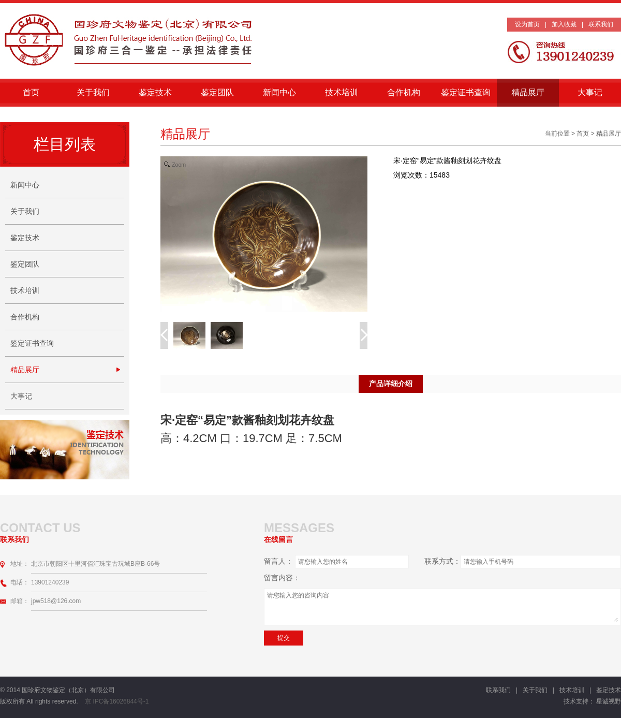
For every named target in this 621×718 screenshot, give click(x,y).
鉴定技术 (155, 92)
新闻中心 (279, 92)
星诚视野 (608, 701)
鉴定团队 (217, 92)
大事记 (590, 92)
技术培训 (341, 92)
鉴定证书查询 (466, 92)
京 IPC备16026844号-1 (118, 701)
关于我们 (93, 92)
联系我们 (600, 24)
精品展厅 (527, 92)
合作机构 (403, 92)
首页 (31, 92)
